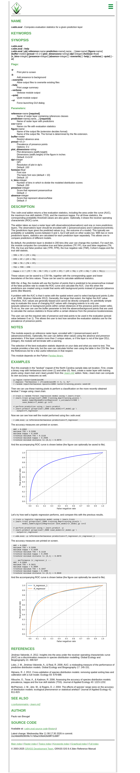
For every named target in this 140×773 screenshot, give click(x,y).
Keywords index (61, 763)
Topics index (45, 763)
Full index (93, 763)
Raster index (30, 763)
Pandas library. (56, 358)
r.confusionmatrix (19, 723)
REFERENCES (23, 668)
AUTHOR (18, 730)
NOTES (17, 329)
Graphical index (79, 763)
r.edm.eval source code (36, 748)
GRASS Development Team (39, 768)
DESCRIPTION (23, 207)
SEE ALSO (19, 717)
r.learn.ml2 (69, 375)
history (52, 748)
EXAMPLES (20, 364)
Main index (16, 763)
